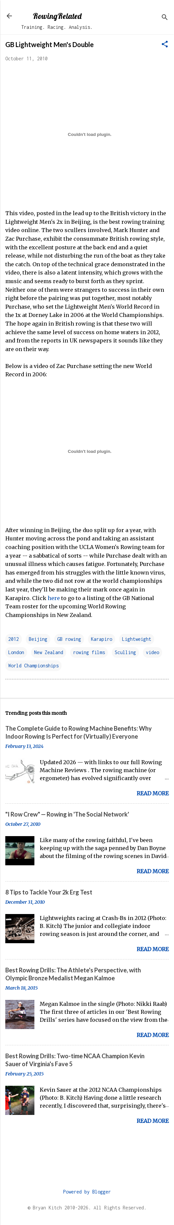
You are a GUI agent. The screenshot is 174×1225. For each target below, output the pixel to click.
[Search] (165, 18)
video (152, 652)
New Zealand (48, 652)
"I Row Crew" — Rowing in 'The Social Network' (67, 814)
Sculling (125, 652)
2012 (13, 639)
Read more (153, 793)
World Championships (33, 665)
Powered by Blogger (87, 1191)
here (54, 598)
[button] (165, 44)
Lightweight (136, 639)
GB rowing (69, 639)
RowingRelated (57, 16)
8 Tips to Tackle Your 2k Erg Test (48, 892)
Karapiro (101, 639)
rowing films (89, 652)
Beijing (38, 639)
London (16, 652)
